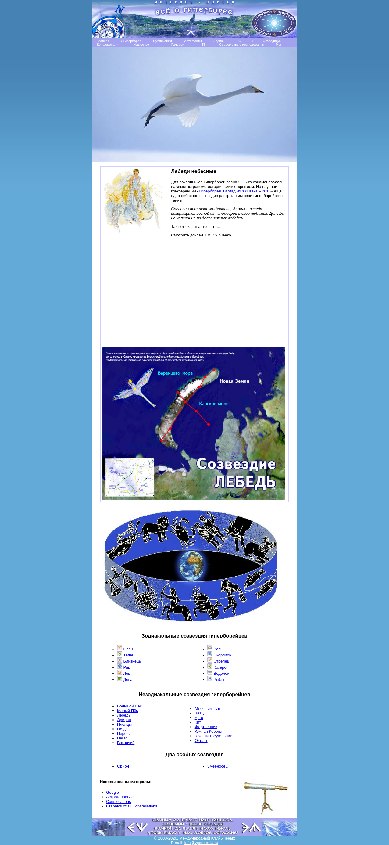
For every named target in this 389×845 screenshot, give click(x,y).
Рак (123, 667)
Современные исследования (241, 44)
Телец (125, 655)
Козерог (217, 667)
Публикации (162, 41)
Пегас (122, 738)
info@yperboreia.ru (201, 842)
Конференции (108, 44)
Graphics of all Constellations (131, 806)
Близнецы (129, 661)
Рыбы (215, 679)
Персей (124, 733)
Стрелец (218, 661)
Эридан (124, 719)
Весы (215, 649)
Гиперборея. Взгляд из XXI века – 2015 (235, 191)
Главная (103, 41)
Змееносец (217, 766)
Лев (123, 673)
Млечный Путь (208, 708)
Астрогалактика (120, 797)
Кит (198, 722)
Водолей (218, 673)
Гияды (122, 729)
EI (253, 41)
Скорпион (219, 655)
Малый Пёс (127, 710)
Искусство (141, 44)
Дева (125, 679)
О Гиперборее (130, 41)
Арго (199, 717)
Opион (123, 766)
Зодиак (218, 41)
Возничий (125, 742)
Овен (125, 649)
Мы (278, 44)
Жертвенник (206, 727)
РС (238, 41)
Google (112, 792)
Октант (201, 740)
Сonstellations (118, 801)
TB (204, 44)
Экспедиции (272, 41)
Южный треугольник (213, 736)
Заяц (199, 713)
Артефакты (193, 41)
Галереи (177, 44)
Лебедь (123, 715)
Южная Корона (208, 731)
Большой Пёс (129, 706)
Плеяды (124, 724)
